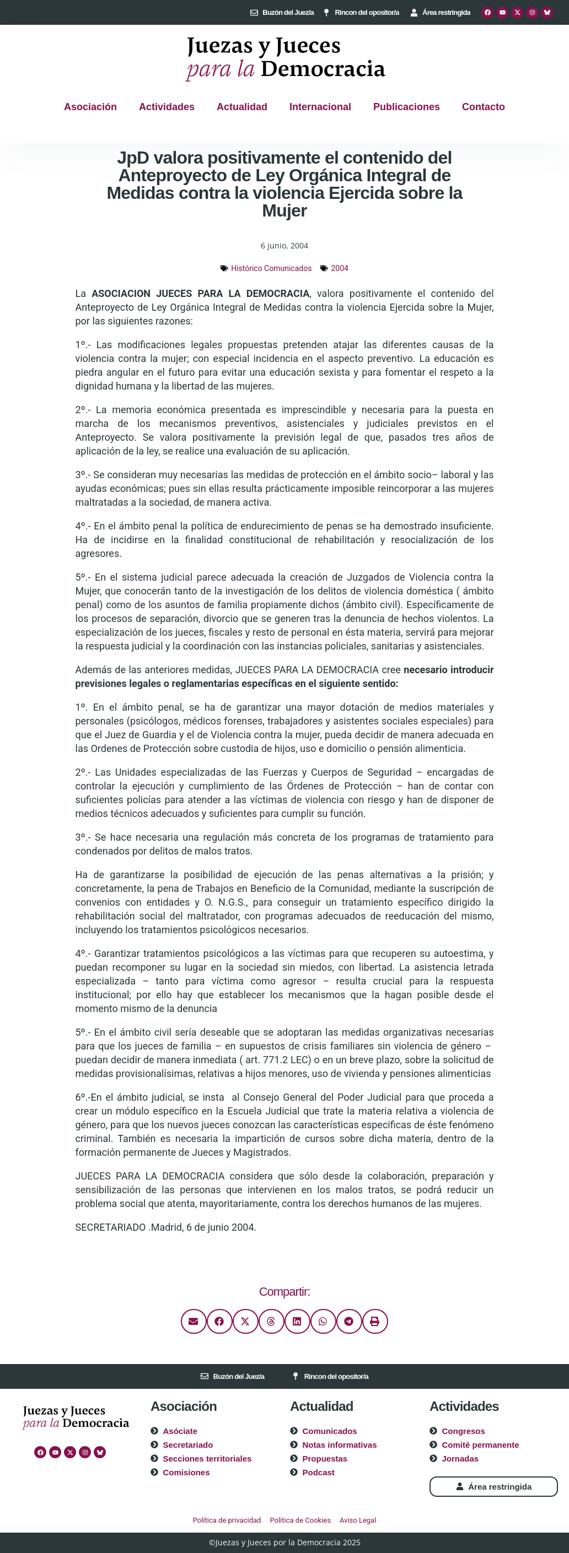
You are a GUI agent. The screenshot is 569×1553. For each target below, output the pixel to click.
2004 (339, 268)
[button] (194, 1321)
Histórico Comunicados (271, 268)
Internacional (320, 106)
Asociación (90, 106)
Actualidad (242, 106)
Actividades (167, 106)
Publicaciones (406, 106)
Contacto (483, 106)
